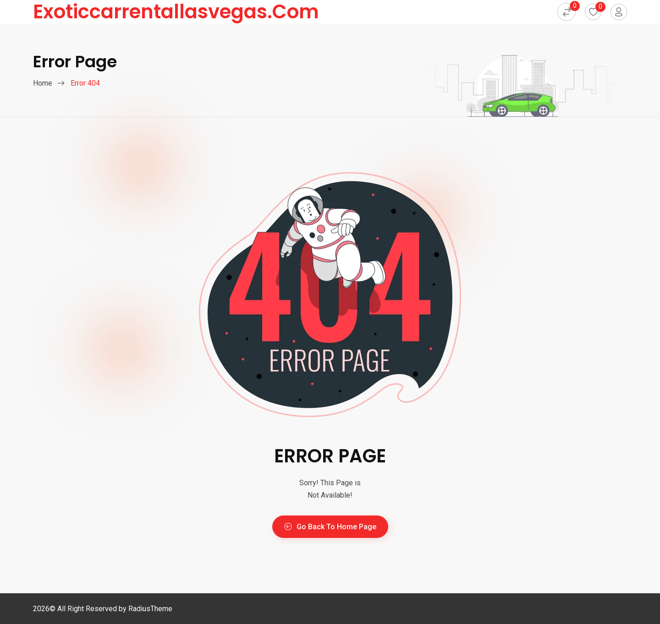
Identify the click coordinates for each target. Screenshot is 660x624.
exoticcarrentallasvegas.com (176, 12)
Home (42, 83)
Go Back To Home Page (330, 527)
